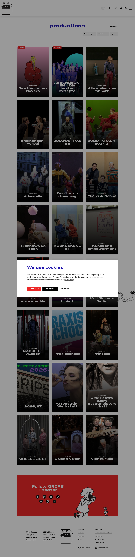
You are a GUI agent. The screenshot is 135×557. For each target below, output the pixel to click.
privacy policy (69, 280)
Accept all (33, 289)
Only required (49, 289)
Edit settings (65, 289)
